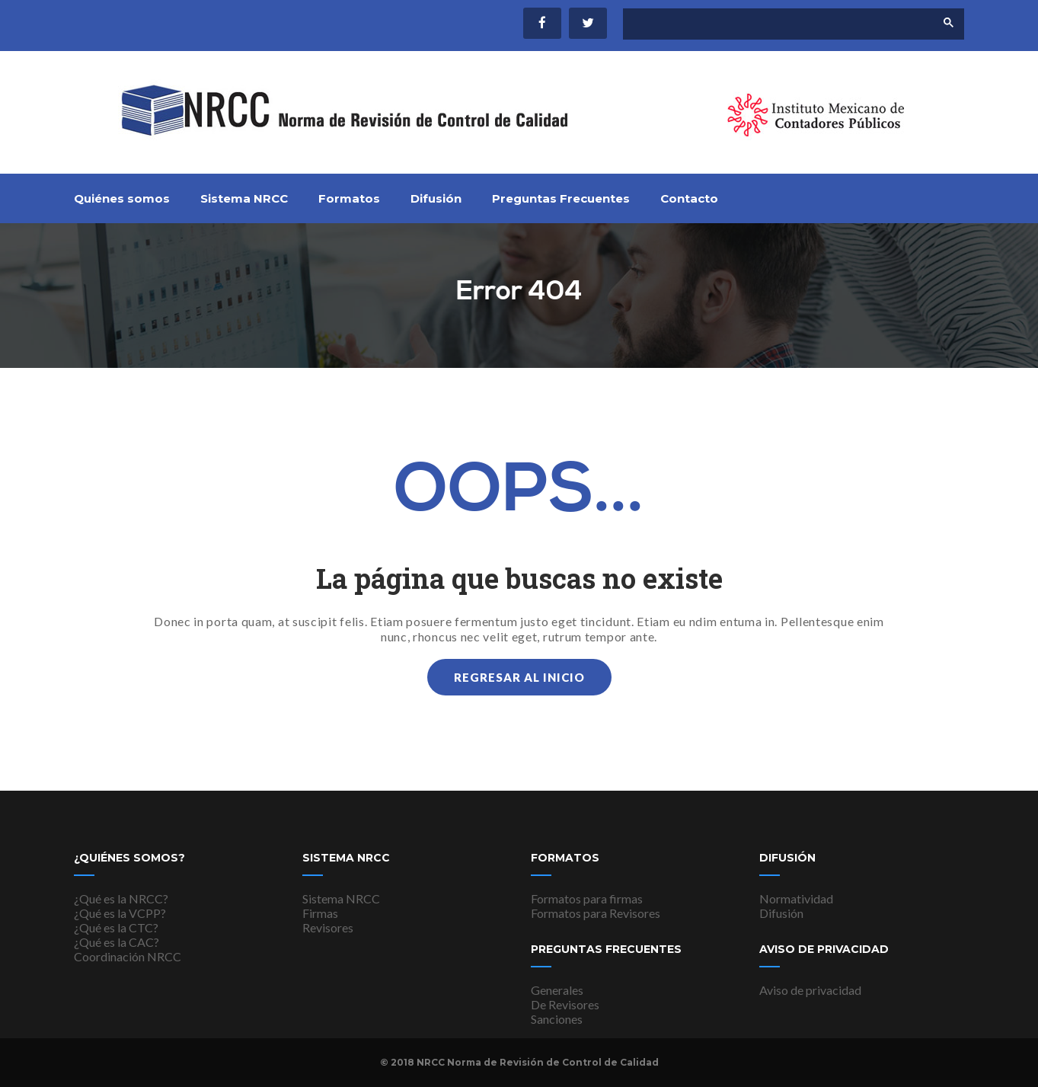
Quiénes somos (122, 198)
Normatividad (796, 898)
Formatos (349, 198)
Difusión (436, 198)
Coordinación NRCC (127, 956)
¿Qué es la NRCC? (121, 898)
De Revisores (565, 1004)
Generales (557, 990)
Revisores (327, 927)
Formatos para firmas (587, 898)
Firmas (320, 913)
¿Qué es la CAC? (116, 942)
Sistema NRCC (244, 198)
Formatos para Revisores (595, 913)
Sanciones (557, 1019)
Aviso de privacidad (810, 990)
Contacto (689, 198)
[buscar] (766, 24)
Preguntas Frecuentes (561, 198)
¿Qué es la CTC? (116, 927)
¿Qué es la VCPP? (120, 913)
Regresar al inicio (519, 677)
